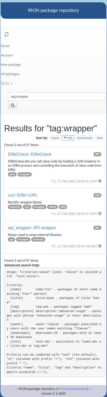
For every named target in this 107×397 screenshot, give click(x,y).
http (63, 207)
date (100, 138)
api (12, 239)
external (38, 239)
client (52, 207)
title (68, 138)
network (15, 207)
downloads (85, 138)
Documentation (76, 389)
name (55, 138)
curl (27, 207)
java (12, 174)
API (60, 389)
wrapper (24, 174)
